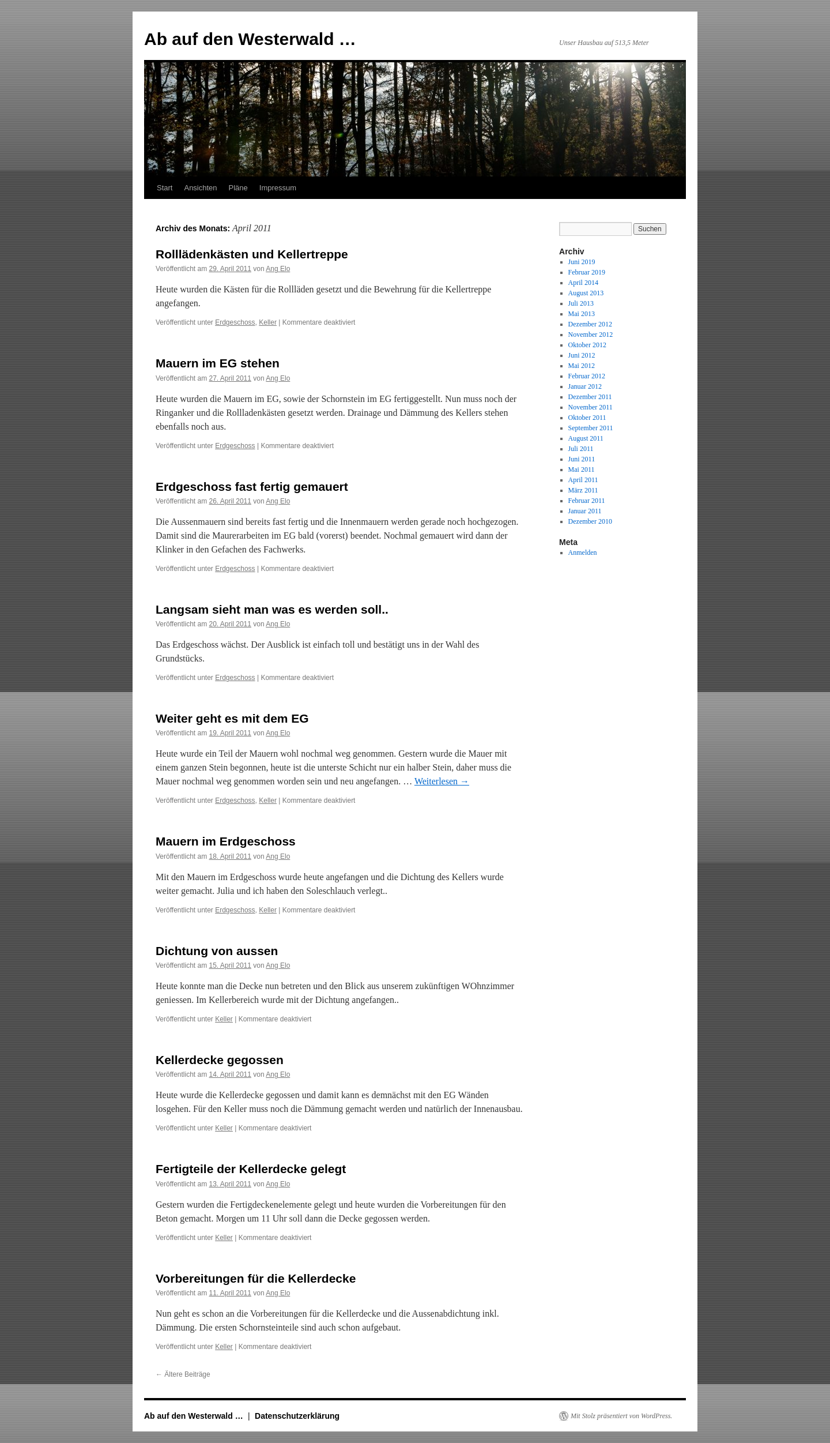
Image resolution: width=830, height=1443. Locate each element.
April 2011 (583, 480)
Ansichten (200, 187)
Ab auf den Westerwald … (250, 38)
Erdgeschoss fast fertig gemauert (252, 486)
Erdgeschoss (235, 322)
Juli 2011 (581, 449)
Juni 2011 (581, 459)
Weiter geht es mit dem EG (232, 718)
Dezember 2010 (590, 521)
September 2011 (590, 428)
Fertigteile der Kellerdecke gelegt (251, 1168)
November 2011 (590, 407)
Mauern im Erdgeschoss (226, 841)
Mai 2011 (581, 469)
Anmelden (582, 552)
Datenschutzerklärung (297, 1416)
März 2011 (583, 490)
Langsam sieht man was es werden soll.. (272, 609)
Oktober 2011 (587, 418)
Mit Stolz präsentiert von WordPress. (621, 1416)
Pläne (238, 187)
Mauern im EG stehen (218, 363)
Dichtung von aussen (217, 950)
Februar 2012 (586, 376)
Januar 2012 (585, 386)
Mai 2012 (581, 366)
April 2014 (583, 283)
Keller (268, 322)
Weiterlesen (441, 781)
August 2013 (586, 293)
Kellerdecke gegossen (220, 1059)
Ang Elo (278, 269)
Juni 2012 (581, 355)
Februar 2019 (586, 272)
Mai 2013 (581, 314)
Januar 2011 (585, 511)
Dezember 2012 (590, 324)
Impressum (277, 187)
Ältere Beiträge (183, 1374)
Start (164, 187)
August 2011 (585, 438)
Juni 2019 (581, 262)
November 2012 (590, 334)
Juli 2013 (581, 303)
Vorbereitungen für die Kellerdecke (256, 1278)
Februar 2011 (586, 501)
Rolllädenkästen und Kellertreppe (252, 254)
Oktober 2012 (587, 345)
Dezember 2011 (590, 397)
